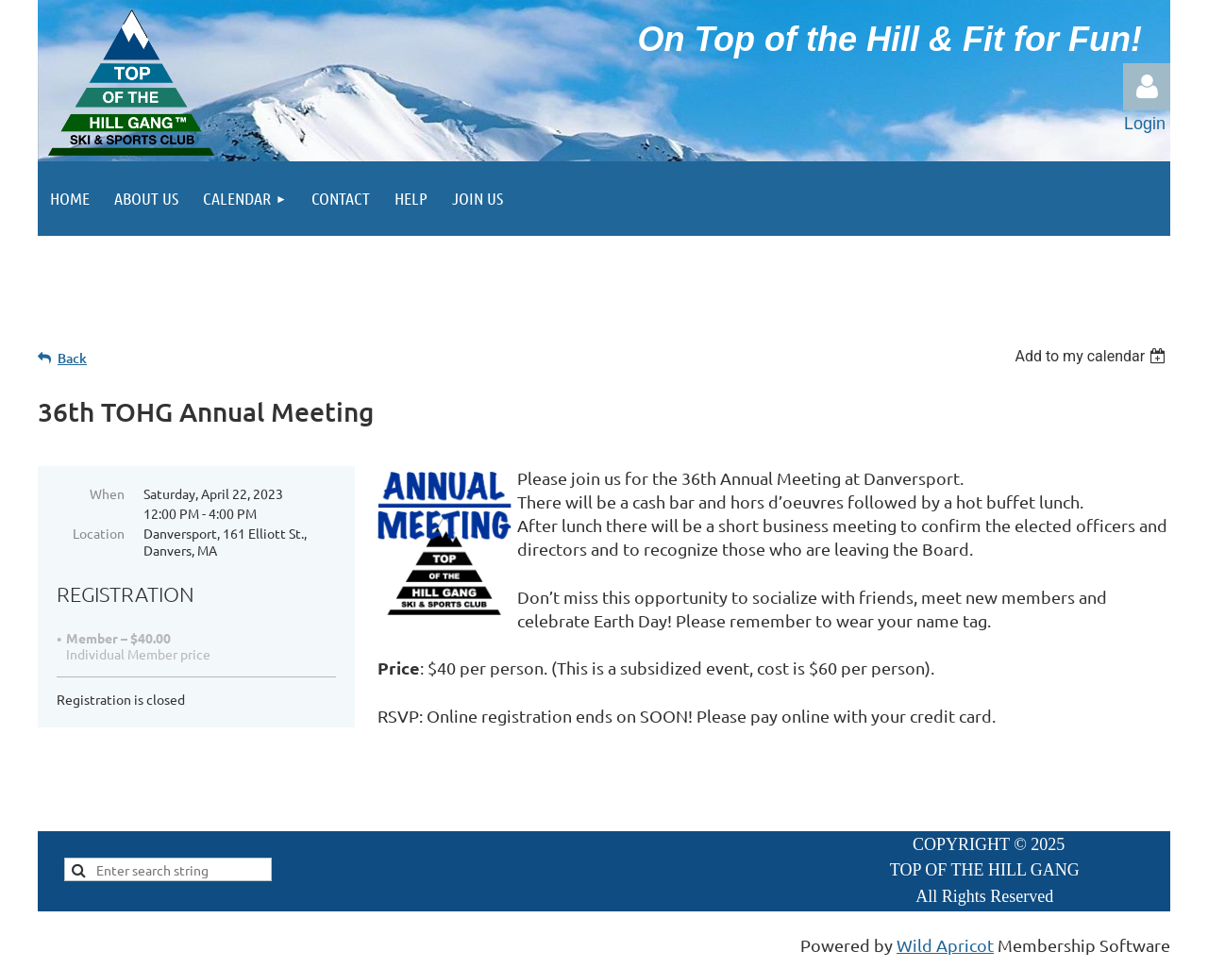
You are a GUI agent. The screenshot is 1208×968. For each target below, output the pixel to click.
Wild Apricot (945, 945)
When (107, 493)
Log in (1146, 86)
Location (99, 533)
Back (72, 358)
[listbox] (1092, 356)
